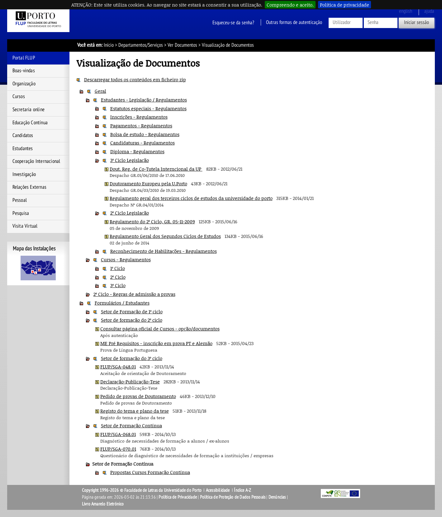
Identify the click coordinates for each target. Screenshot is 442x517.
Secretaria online (28, 110)
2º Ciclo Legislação (129, 213)
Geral (100, 91)
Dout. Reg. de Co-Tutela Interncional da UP (156, 169)
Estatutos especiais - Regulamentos (148, 108)
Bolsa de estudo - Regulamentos (144, 134)
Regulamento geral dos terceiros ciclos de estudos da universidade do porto (191, 198)
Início (109, 45)
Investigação (24, 174)
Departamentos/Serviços (140, 45)
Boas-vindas (23, 71)
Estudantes (22, 148)
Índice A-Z (242, 490)
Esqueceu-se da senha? (233, 22)
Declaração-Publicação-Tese (130, 381)
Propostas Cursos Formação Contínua (150, 472)
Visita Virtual (25, 226)
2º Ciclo (118, 277)
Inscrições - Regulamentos (139, 117)
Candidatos (22, 135)
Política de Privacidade (178, 497)
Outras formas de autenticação (294, 22)
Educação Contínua (30, 123)
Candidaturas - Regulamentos (142, 143)
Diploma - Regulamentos (137, 151)
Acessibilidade (218, 490)
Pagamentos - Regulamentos (141, 125)
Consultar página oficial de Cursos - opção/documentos (160, 328)
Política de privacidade (344, 5)
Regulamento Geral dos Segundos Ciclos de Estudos (165, 236)
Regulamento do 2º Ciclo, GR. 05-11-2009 (152, 221)
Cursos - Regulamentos (126, 259)
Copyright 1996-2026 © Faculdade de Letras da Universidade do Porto (142, 490)
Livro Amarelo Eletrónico (103, 504)
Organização (24, 84)
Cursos (18, 96)
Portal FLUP (23, 58)
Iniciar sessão (416, 22)
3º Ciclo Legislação (129, 160)
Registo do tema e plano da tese (134, 411)
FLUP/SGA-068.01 (118, 434)
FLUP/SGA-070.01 (118, 449)
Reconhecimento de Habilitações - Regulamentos (163, 251)
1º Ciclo (117, 268)
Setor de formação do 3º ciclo (131, 358)
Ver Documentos (182, 45)
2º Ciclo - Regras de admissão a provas (134, 294)
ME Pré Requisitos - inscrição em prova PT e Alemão (156, 343)
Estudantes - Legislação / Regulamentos (144, 100)
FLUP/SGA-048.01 (118, 366)
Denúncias (277, 497)
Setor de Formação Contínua (131, 425)
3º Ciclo (118, 285)
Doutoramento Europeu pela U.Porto (148, 183)
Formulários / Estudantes (122, 303)
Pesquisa (20, 213)
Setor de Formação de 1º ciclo (132, 311)
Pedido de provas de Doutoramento (138, 396)
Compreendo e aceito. (290, 5)
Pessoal (19, 200)
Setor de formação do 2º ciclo (131, 320)
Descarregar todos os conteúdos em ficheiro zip (135, 79)
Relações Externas (29, 187)
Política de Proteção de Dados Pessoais (233, 497)
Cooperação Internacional (36, 161)
